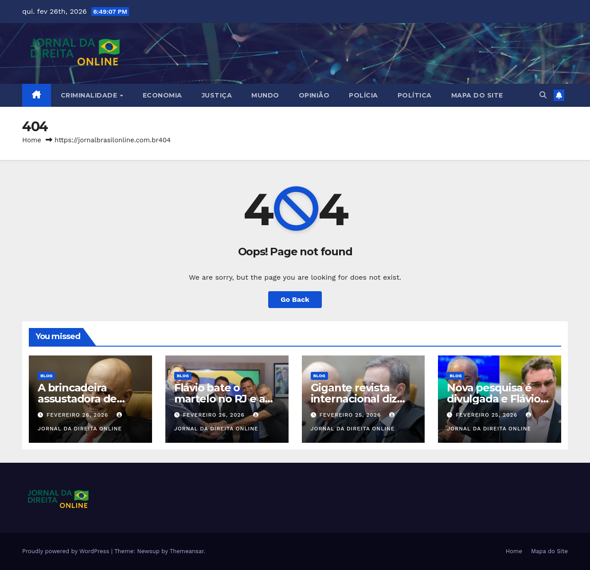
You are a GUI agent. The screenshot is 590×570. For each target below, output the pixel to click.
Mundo (265, 95)
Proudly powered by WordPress (66, 551)
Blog (46, 375)
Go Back (295, 299)
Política (415, 95)
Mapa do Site (477, 95)
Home (31, 140)
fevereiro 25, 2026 (351, 415)
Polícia (363, 95)
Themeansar (187, 551)
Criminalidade (90, 95)
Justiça (217, 95)
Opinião (314, 95)
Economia (162, 95)
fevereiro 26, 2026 (78, 415)
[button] (543, 95)
